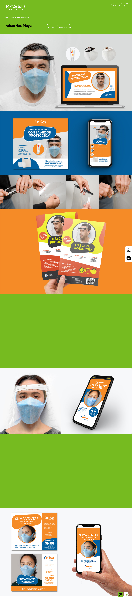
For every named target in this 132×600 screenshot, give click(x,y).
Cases (13, 17)
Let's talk (117, 6)
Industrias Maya (23, 17)
